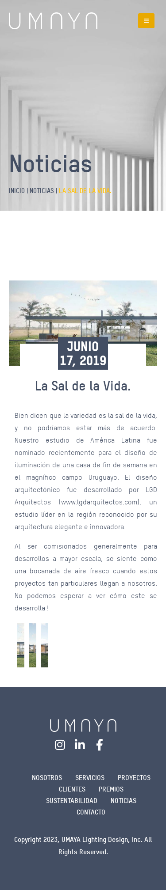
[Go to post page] (20, 645)
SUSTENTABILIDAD (71, 800)
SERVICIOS (89, 777)
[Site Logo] (53, 20)
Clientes (72, 789)
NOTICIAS (123, 800)
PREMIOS (111, 789)
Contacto (91, 812)
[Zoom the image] (83, 724)
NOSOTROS (47, 777)
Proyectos (134, 777)
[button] (146, 20)
